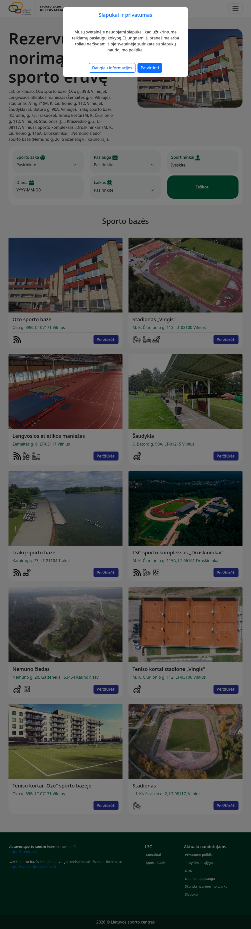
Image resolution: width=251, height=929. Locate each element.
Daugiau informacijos (112, 68)
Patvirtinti (150, 68)
